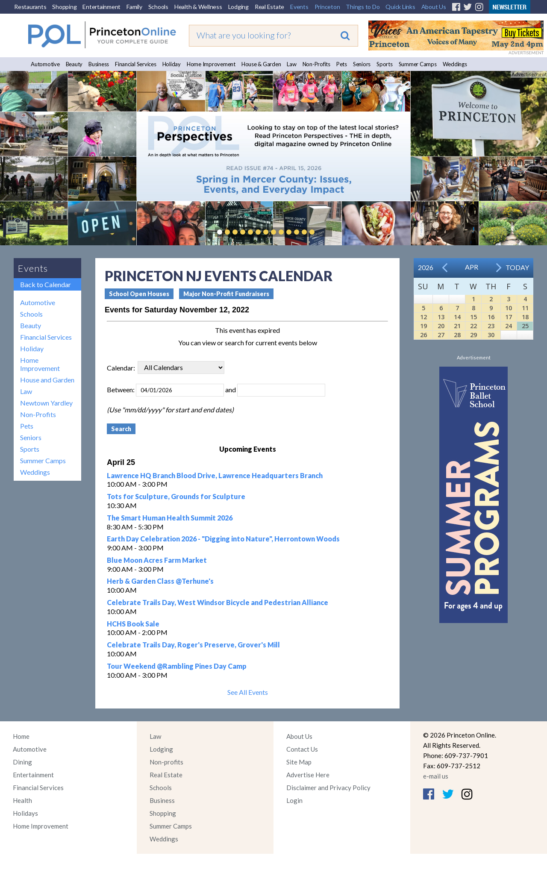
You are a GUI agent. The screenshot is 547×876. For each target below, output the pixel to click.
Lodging (238, 6)
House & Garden (261, 64)
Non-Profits (316, 64)
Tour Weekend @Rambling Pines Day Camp (177, 666)
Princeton (327, 6)
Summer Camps (418, 64)
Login (294, 800)
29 (473, 335)
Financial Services (135, 64)
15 (473, 317)
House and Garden (47, 380)
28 (457, 335)
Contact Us (302, 749)
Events (299, 6)
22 (473, 326)
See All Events (247, 692)
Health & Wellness (198, 6)
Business (98, 64)
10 (508, 308)
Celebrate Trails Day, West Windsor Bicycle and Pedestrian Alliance (217, 602)
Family (134, 6)
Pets (341, 64)
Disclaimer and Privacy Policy (328, 787)
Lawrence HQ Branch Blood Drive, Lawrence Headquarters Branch (215, 475)
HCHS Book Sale (133, 624)
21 (457, 326)
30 (491, 335)
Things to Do (362, 6)
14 (457, 317)
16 (491, 317)
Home (21, 736)
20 (441, 326)
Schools (158, 6)
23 (491, 326)
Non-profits (166, 762)
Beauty (74, 64)
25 (525, 326)
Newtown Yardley (46, 403)
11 (525, 308)
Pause (325, 232)
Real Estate (269, 6)
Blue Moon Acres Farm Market (157, 560)
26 (423, 335)
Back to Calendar (45, 284)
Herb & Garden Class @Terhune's (160, 581)
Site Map (299, 762)
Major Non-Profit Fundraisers (226, 293)
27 (441, 335)
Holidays (25, 813)
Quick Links (400, 6)
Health (22, 800)
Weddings (455, 64)
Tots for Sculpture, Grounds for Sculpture (176, 496)
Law (291, 64)
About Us (433, 6)
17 (508, 317)
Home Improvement (211, 64)
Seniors (362, 64)
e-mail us (435, 776)
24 (508, 326)
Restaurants (30, 6)
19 (423, 326)
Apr (471, 267)
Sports (384, 64)
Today (517, 267)
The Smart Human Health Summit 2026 (169, 518)
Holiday (171, 64)
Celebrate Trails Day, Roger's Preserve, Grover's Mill (193, 645)
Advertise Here (307, 775)
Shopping (64, 6)
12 (423, 317)
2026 (425, 267)
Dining (22, 762)
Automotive (45, 64)
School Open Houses (139, 293)
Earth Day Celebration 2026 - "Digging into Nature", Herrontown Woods (223, 539)
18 (525, 317)
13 (441, 317)
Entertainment (101, 6)
